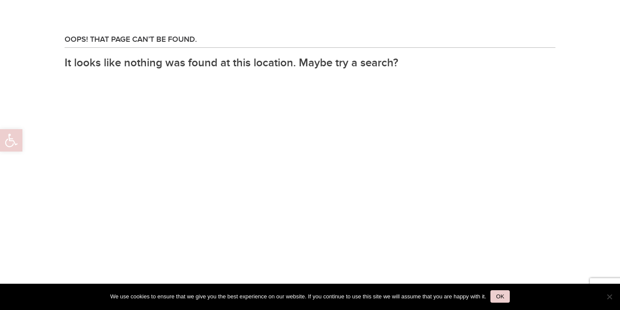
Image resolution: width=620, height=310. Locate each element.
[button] (11, 140)
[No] (609, 296)
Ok (500, 296)
